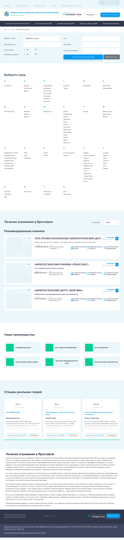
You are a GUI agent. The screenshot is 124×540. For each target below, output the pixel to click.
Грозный (66, 81)
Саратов (86, 156)
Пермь (46, 151)
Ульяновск (7, 190)
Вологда (46, 94)
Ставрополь (87, 169)
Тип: (64, 34)
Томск (105, 159)
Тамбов (105, 151)
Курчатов (66, 138)
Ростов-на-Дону (69, 149)
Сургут (85, 177)
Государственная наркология (17, 19)
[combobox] (92, 12)
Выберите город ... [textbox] (33, 34)
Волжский (47, 92)
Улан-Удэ (7, 187)
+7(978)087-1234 (73, 12)
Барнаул (27, 81)
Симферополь (88, 161)
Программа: (67, 40)
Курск (65, 136)
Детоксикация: (9, 46)
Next (120, 424)
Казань (65, 107)
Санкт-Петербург (89, 151)
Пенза (46, 149)
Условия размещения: (70, 46)
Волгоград (47, 87)
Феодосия (27, 187)
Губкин (65, 84)
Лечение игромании (111, 19)
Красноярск (67, 128)
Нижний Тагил (9, 156)
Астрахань (7, 81)
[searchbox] (24, 39)
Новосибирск (8, 164)
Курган (65, 133)
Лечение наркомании (65, 19)
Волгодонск (48, 89)
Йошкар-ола (48, 107)
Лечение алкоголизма (88, 19)
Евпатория (106, 81)
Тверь (105, 154)
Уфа (5, 192)
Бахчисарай (28, 84)
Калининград (67, 110)
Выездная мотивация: (11, 50)
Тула (104, 161)
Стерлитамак (87, 174)
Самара (85, 149)
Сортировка (104, 218)
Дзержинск (87, 81)
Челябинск (47, 190)
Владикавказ (48, 81)
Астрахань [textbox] (91, 12)
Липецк (85, 107)
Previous (3, 424)
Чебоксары (47, 187)
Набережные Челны (11, 149)
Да (27, 45)
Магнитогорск (108, 107)
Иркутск (27, 112)
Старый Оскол (88, 172)
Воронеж (47, 97)
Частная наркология (43, 19)
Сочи (85, 167)
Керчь (65, 118)
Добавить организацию (110, 11)
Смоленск (86, 164)
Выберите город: (10, 34)
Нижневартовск (9, 151)
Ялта (65, 187)
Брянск (26, 87)
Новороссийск (9, 161)
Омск (26, 149)
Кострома (66, 123)
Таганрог (106, 149)
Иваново (27, 107)
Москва (105, 112)
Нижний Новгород (10, 154)
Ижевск (26, 110)
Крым (65, 130)
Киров (65, 120)
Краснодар (67, 125)
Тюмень (105, 164)
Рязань (65, 151)
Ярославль (11, 25)
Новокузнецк (8, 159)
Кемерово (66, 115)
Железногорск (9, 107)
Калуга (65, 112)
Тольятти (106, 156)
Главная (5, 25)
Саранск (86, 154)
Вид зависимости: (10, 40)
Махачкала (106, 110)
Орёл (26, 151)
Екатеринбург (107, 84)
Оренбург (27, 154)
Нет (36, 45)
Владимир (47, 84)
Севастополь (87, 159)
